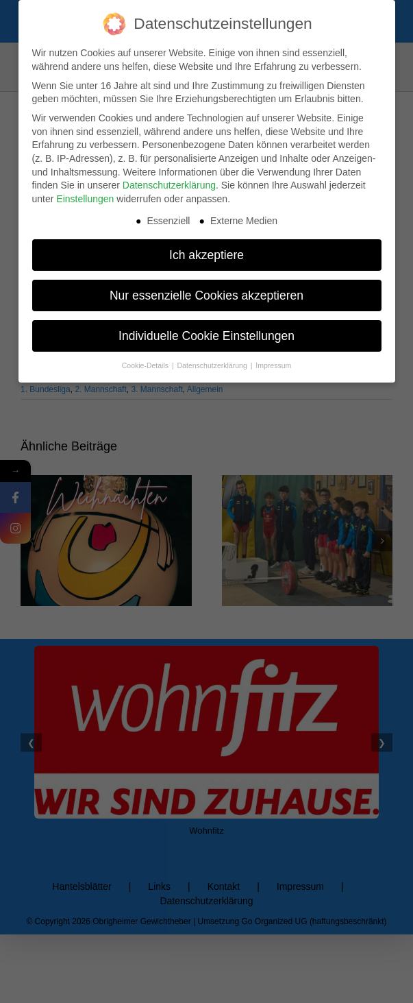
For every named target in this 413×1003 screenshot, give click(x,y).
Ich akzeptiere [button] (206, 254)
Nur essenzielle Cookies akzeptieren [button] (206, 295)
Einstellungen (85, 198)
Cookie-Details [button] (146, 365)
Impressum (273, 365)
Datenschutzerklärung (169, 184)
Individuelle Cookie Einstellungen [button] (206, 335)
